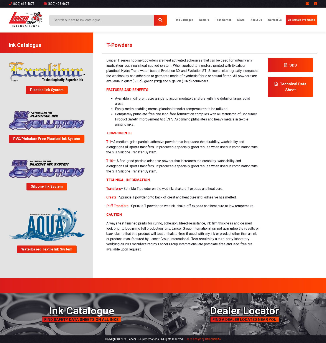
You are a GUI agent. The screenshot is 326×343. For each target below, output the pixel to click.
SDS (290, 65)
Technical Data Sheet (290, 87)
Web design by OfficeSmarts (204, 339)
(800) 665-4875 (21, 3)
